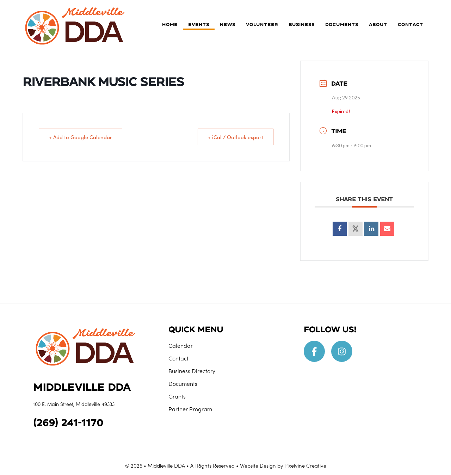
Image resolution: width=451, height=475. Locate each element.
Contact (178, 358)
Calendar (180, 345)
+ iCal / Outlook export (235, 137)
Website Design (258, 465)
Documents (182, 383)
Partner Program (190, 409)
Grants (177, 396)
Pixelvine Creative (305, 465)
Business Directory (191, 371)
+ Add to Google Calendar (80, 137)
